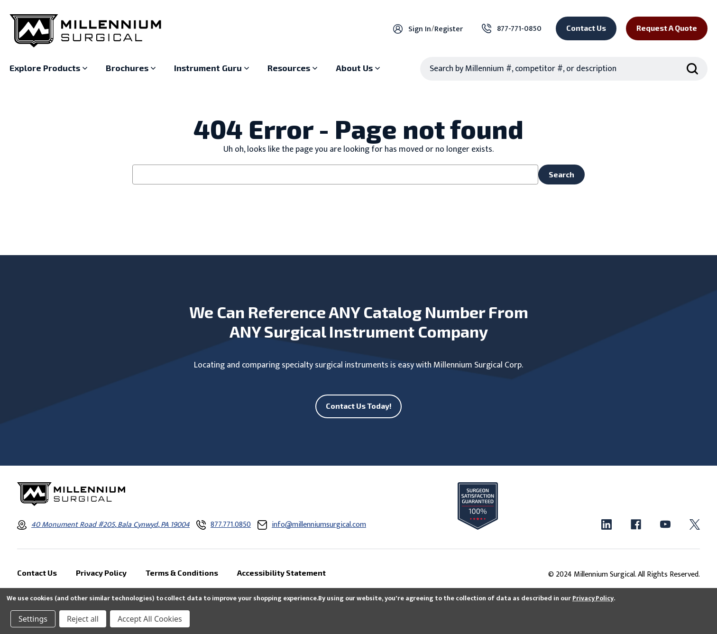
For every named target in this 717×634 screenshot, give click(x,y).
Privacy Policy (593, 598)
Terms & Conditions (182, 572)
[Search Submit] (692, 68)
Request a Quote (666, 27)
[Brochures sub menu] (132, 68)
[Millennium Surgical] (85, 30)
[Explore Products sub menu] (49, 68)
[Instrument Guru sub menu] (212, 68)
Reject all (83, 619)
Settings (32, 619)
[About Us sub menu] (359, 68)
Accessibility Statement (281, 572)
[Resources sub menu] (293, 68)
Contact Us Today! (359, 405)
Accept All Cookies (150, 619)
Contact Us (586, 27)
